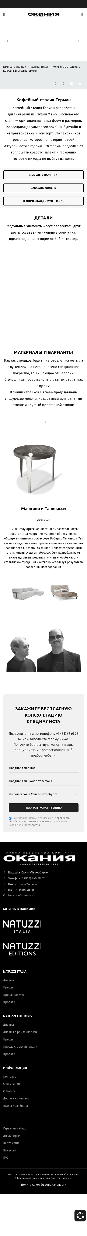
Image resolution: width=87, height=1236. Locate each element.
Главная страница (14, 67)
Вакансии (9, 1150)
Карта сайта (11, 1143)
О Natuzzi (9, 1091)
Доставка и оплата (16, 1098)
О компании (11, 1084)
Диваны (8, 980)
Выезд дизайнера (15, 1106)
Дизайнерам (11, 1136)
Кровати (9, 1002)
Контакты (10, 1077)
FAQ (5, 1157)
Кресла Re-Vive (14, 995)
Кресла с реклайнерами (20, 1046)
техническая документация (43, 201)
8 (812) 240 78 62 (33, 878)
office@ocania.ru (29, 884)
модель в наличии (43, 174)
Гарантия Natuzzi (15, 1128)
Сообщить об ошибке (18, 895)
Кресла (8, 987)
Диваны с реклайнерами (20, 1032)
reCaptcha (34, 825)
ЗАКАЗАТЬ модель (43, 187)
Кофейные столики (65, 67)
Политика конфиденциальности (43, 1185)
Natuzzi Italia (39, 67)
